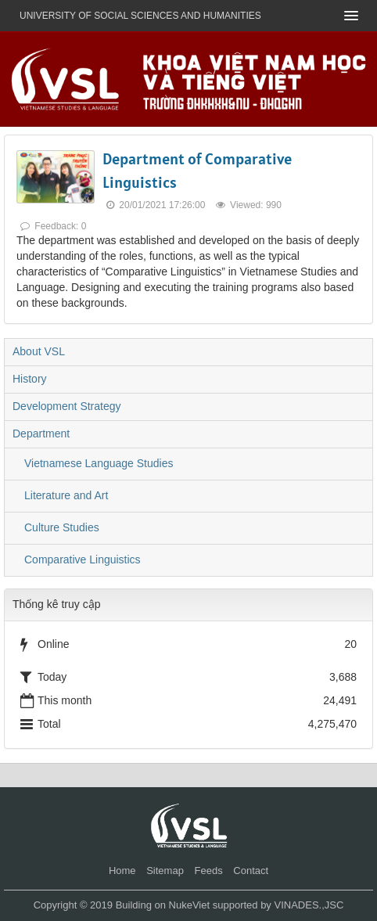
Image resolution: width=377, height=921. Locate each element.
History (30, 378)
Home (122, 870)
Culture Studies (61, 527)
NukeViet (189, 905)
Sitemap (165, 870)
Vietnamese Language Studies (98, 463)
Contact (250, 870)
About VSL (39, 351)
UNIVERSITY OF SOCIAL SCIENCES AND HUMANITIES (140, 15)
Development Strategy (67, 406)
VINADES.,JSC (308, 905)
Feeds (209, 870)
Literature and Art (66, 495)
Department (41, 433)
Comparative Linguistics (82, 559)
